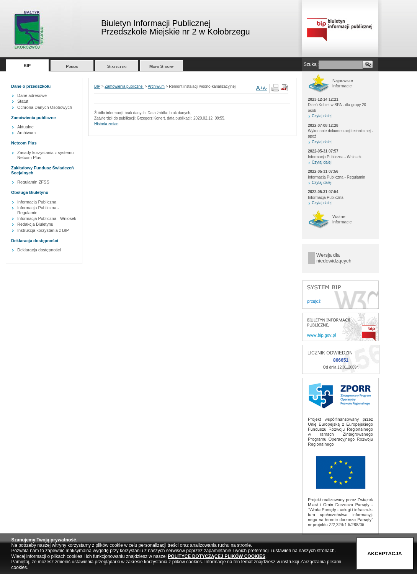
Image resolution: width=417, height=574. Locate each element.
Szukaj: (311, 64)
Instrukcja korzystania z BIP (43, 230)
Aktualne (25, 127)
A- (265, 88)
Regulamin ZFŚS (33, 182)
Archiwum (26, 132)
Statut (22, 101)
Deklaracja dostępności (39, 250)
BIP (27, 65)
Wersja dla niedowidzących (334, 258)
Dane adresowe (32, 95)
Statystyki (117, 66)
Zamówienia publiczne (124, 86)
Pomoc (72, 66)
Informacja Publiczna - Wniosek (46, 218)
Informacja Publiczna (36, 202)
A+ (259, 88)
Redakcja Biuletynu (35, 224)
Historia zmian (106, 124)
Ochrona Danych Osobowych (44, 107)
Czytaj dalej (322, 116)
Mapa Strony (161, 66)
